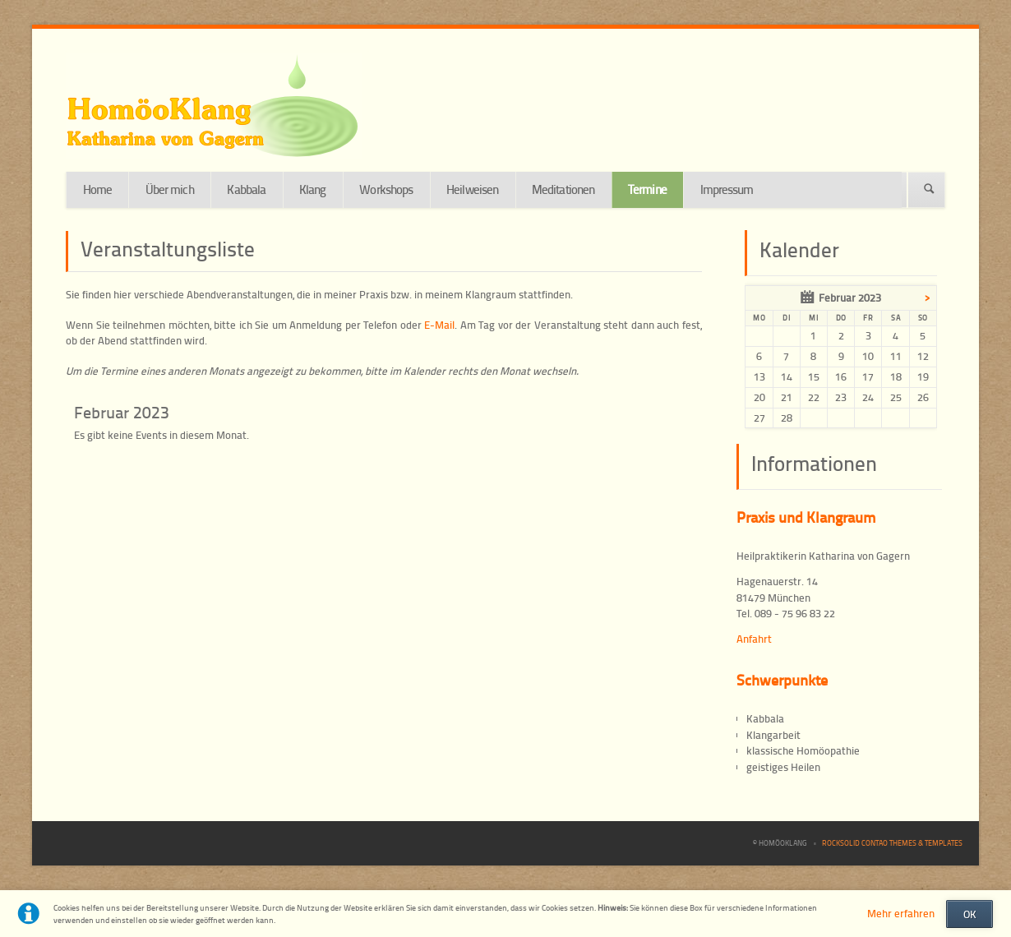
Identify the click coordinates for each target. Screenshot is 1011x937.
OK (969, 914)
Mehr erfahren (901, 913)
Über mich (169, 189)
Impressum (727, 189)
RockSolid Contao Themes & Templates (892, 843)
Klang (312, 189)
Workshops (386, 189)
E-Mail (439, 324)
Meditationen (563, 189)
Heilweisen (472, 189)
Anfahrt (754, 638)
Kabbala (246, 189)
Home (97, 189)
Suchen (929, 190)
